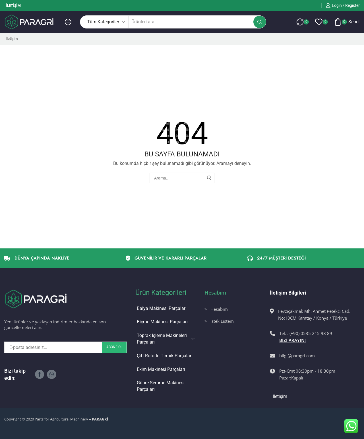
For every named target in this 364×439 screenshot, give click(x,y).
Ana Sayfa (17, 56)
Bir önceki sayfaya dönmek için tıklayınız (318, 56)
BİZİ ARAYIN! (292, 340)
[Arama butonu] (259, 22)
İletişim (13, 5)
